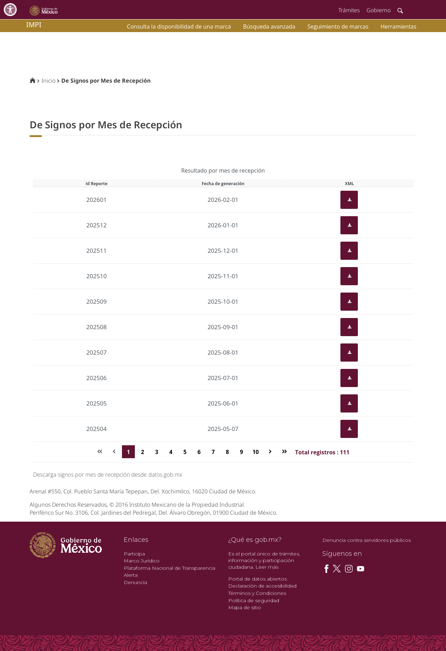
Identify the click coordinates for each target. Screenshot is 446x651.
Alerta (131, 575)
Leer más (266, 567)
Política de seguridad (253, 600)
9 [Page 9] (241, 452)
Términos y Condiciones (257, 593)
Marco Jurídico (142, 561)
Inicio (48, 80)
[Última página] (284, 451)
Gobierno (379, 10)
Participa (134, 554)
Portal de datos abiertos (257, 579)
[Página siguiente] (270, 451)
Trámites (349, 10)
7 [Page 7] (213, 452)
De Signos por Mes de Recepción (106, 80)
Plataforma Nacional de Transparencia (169, 568)
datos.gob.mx (165, 474)
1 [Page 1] (128, 452)
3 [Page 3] (156, 452)
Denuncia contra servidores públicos (366, 540)
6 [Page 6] (199, 452)
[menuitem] (399, 26)
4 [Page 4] (170, 452)
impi (33, 24)
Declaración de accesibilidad (262, 586)
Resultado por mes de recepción (223, 170)
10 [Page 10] (255, 452)
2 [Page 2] (142, 452)
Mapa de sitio (244, 607)
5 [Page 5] (184, 452)
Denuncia (135, 582)
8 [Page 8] (227, 452)
